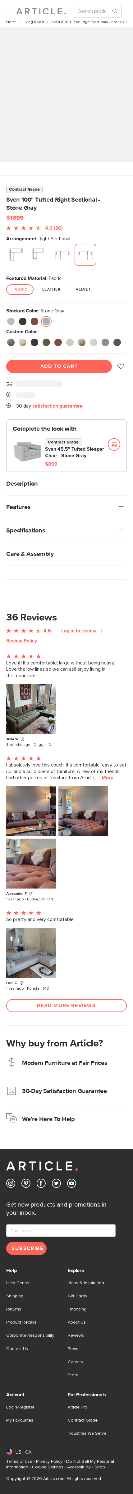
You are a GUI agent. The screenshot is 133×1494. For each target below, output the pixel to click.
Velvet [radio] (83, 289)
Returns (13, 1309)
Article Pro (77, 1407)
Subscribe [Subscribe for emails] (27, 1248)
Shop (99, 1467)
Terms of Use (19, 1461)
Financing (77, 1309)
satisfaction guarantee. (58, 406)
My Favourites (19, 1420)
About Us (77, 1322)
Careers (75, 1362)
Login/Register (20, 1407)
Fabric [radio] (19, 289)
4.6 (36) (54, 228)
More (107, 777)
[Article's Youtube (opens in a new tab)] (71, 1184)
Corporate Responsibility (30, 1335)
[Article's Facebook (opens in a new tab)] (41, 1184)
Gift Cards (77, 1296)
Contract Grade (83, 1420)
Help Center (18, 1283)
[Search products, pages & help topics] (112, 11)
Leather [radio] (51, 289)
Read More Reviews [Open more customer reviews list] (66, 1005)
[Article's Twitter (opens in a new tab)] (56, 1184)
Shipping (14, 1296)
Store (73, 1375)
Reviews (76, 1335)
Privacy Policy (49, 1461)
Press (73, 1349)
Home (11, 22)
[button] (120, 366)
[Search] (93, 11)
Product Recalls (21, 1322)
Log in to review (78, 630)
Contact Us (17, 1349)
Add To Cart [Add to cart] (59, 366)
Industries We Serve (87, 1433)
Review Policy (21, 640)
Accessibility (79, 1467)
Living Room (34, 22)
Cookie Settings (47, 1467)
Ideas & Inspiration (86, 1283)
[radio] (16, 254)
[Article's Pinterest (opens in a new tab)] (25, 1184)
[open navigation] (11, 11)
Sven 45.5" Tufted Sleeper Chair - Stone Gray (74, 452)
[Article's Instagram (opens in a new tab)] (10, 1184)
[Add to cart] (114, 444)
